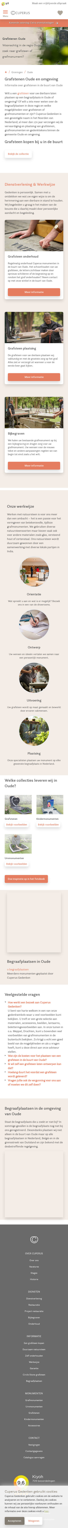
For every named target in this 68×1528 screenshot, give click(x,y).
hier (46, 1511)
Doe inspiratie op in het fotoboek (26, 878)
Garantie (34, 1368)
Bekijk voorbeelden (16, 824)
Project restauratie (34, 1311)
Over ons (34, 1260)
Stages (34, 1272)
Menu (5, 13)
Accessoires (34, 1425)
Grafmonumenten (34, 1400)
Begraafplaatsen (34, 1380)
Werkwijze (34, 1361)
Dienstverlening (34, 1298)
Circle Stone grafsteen (34, 1374)
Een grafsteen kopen (34, 1343)
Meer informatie (34, 292)
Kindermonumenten (34, 1419)
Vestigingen (34, 1444)
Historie (34, 1279)
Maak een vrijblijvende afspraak (49, 3)
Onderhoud (34, 1323)
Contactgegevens (34, 1451)
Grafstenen (34, 1412)
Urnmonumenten (34, 1406)
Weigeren (33, 1520)
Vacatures (34, 1266)
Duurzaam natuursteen (34, 1349)
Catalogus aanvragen (34, 1457)
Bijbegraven (34, 1317)
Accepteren (14, 1520)
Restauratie (34, 1304)
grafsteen (23, 93)
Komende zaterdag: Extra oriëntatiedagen (34, 23)
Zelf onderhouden (34, 1355)
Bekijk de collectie (18, 154)
